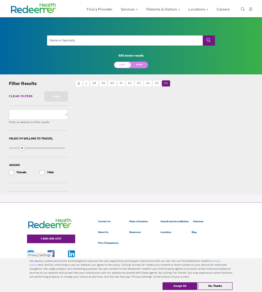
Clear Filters (21, 96)
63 (139, 83)
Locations (198, 10)
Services (129, 10)
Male (50, 172)
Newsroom (135, 232)
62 (130, 83)
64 (148, 83)
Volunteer (198, 221)
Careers (223, 10)
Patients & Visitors (163, 10)
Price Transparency (108, 243)
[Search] (209, 40)
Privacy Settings (39, 255)
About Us (103, 232)
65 (157, 83)
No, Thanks (215, 286)
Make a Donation (138, 221)
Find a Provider (99, 10)
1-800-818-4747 (51, 238)
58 (94, 83)
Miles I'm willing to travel (31, 138)
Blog (194, 232)
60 (112, 83)
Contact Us (104, 221)
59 (103, 83)
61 (121, 83)
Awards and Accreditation (174, 221)
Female (21, 172)
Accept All (179, 286)
